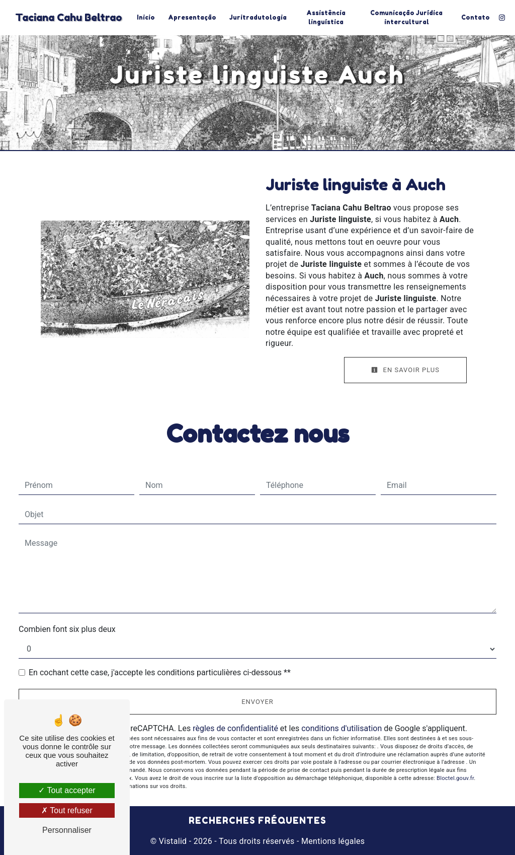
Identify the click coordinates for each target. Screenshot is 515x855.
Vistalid (173, 841)
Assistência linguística (326, 17)
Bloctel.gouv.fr (455, 778)
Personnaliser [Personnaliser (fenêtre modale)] (67, 830)
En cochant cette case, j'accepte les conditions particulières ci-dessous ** (160, 672)
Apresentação (192, 17)
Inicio (146, 17)
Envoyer (257, 701)
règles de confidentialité (235, 728)
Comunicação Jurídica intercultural (406, 17)
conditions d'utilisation (341, 728)
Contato (475, 17)
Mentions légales (332, 841)
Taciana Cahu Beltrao (68, 18)
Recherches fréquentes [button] (257, 820)
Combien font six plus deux (67, 629)
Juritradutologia (258, 17)
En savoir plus (405, 370)
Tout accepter (66, 790)
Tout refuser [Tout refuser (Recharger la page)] (67, 810)
